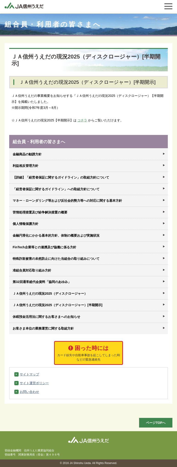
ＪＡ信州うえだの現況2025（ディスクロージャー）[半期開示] (57, 305)
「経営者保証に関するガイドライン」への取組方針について (56, 189)
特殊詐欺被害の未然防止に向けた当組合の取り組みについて (56, 258)
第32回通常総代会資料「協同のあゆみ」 (42, 282)
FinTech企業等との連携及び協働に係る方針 (44, 247)
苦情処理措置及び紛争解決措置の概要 (40, 212)
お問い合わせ (29, 392)
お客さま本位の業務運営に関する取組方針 (43, 328)
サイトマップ (29, 374)
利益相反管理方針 (25, 166)
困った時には (88, 353)
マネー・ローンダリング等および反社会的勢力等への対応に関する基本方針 (67, 200)
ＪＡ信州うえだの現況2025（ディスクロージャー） (50, 293)
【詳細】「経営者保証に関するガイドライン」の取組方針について (61, 177)
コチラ (82, 120)
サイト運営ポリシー (34, 383)
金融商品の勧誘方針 (27, 154)
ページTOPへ (156, 423)
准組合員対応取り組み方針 (32, 270)
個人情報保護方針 (25, 224)
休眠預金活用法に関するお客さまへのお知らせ (46, 317)
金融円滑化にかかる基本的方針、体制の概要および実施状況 (56, 235)
